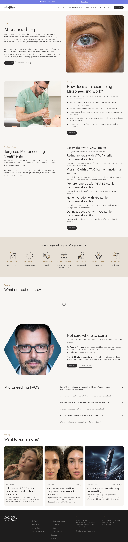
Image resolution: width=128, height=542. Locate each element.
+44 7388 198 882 (89, 507)
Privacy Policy (43, 533)
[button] (74, 7)
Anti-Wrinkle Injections (58, 503)
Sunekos (54, 521)
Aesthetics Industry (38, 514)
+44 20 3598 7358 (89, 505)
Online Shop (36, 510)
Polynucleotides (56, 514)
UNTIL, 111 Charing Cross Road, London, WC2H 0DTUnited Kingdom (111, 505)
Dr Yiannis (61, 7)
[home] (9, 7)
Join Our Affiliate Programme (85, 513)
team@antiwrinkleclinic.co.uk (89, 509)
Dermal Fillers (55, 506)
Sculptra (54, 517)
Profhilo (53, 510)
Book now (9, 63)
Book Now (118, 7)
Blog (109, 7)
